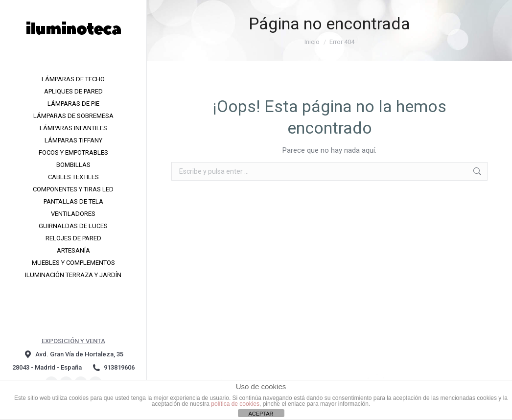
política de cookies (235, 403)
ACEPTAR (260, 414)
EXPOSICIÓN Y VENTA (73, 341)
